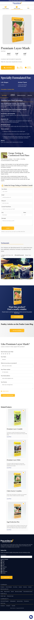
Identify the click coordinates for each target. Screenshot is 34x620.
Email (2, 194)
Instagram (8, 605)
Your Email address (5, 375)
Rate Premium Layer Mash (7, 351)
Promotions (26, 601)
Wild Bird (3, 573)
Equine (3, 560)
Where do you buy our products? (9, 363)
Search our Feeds (17, 8)
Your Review (4, 382)
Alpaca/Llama (4, 571)
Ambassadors (13, 601)
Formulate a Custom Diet (7, 89)
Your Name (4, 189)
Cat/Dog (3, 568)
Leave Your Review (8, 395)
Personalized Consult (27, 591)
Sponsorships (20, 601)
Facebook (3, 605)
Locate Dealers (17, 316)
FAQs (2, 591)
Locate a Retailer (6, 8)
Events (12, 591)
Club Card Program (5, 601)
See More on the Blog (17, 330)
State (24, 212)
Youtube (13, 605)
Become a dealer (18, 591)
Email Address (4, 555)
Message (3, 218)
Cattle (3, 562)
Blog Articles (7, 591)
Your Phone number (5, 369)
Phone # (3, 200)
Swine (3, 565)
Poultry (3, 563)
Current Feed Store (6, 206)
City (2, 212)
